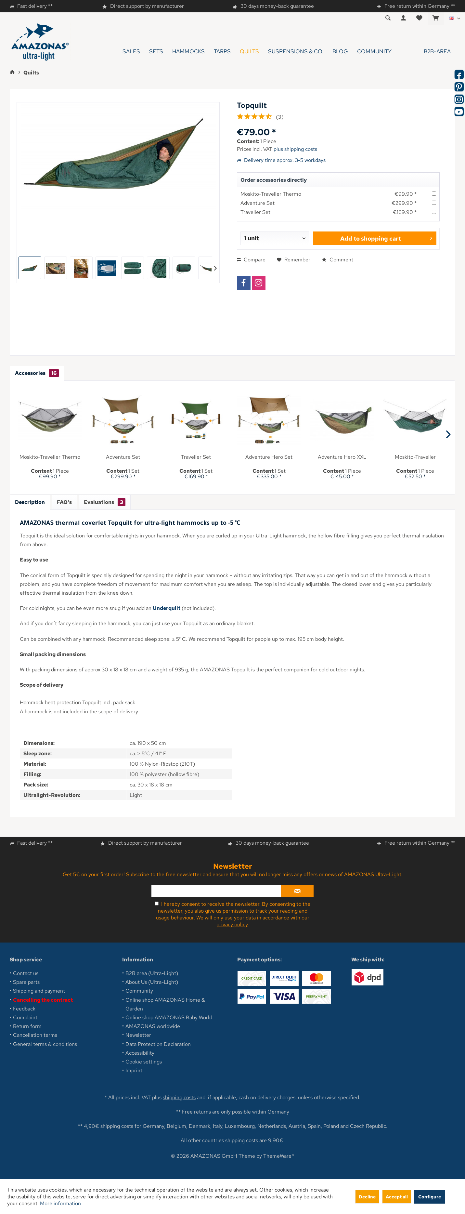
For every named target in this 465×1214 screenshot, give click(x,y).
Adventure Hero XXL (342, 457)
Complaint (25, 1017)
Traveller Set (255, 212)
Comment (337, 259)
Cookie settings (143, 1061)
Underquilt (166, 608)
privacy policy (232, 924)
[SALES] (131, 51)
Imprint (133, 1070)
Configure (429, 1197)
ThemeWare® (278, 1156)
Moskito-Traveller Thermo (270, 194)
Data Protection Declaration (158, 1044)
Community (139, 990)
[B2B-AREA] (425, 51)
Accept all (397, 1197)
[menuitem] (435, 18)
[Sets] (156, 51)
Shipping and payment (39, 990)
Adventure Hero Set (268, 457)
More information (60, 1203)
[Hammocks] (188, 51)
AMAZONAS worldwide (152, 1026)
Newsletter (138, 1035)
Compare (251, 259)
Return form (27, 1026)
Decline (367, 1197)
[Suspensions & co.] (296, 51)
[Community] (374, 51)
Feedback (24, 1008)
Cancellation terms (35, 1035)
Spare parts (26, 982)
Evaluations (104, 502)
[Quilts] (249, 51)
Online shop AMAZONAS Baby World (168, 1017)
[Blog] (340, 51)
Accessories (37, 373)
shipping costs (179, 1097)
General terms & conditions (45, 1044)
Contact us (25, 973)
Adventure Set (257, 203)
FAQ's (64, 502)
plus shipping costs (295, 149)
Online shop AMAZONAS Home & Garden (165, 1004)
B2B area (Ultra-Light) (151, 973)
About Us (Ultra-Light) (151, 982)
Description (30, 502)
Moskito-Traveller (415, 457)
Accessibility (139, 1052)
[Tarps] (222, 51)
